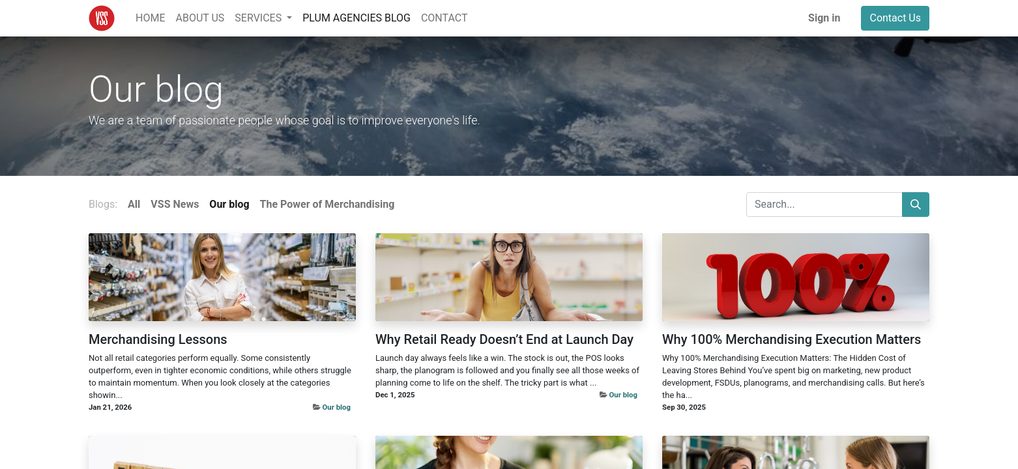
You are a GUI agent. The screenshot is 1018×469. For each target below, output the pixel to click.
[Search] (915, 204)
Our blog (337, 407)
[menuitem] (150, 18)
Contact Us (895, 18)
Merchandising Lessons (158, 339)
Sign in (824, 18)
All (134, 204)
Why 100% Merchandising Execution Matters (791, 339)
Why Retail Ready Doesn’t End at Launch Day (504, 339)
